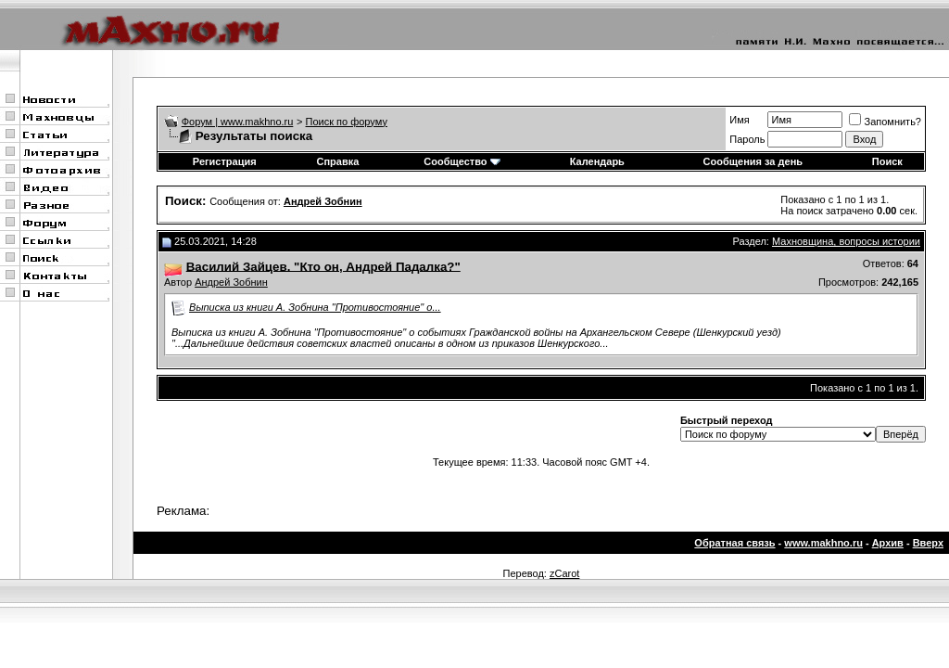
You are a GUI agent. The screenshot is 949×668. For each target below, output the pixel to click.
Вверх (928, 542)
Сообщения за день (753, 161)
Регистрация (225, 161)
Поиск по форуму (346, 121)
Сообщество (462, 161)
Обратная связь (734, 542)
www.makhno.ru (823, 542)
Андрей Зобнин (231, 282)
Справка (337, 161)
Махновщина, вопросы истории (846, 241)
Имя (739, 119)
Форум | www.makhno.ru (238, 121)
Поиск (887, 161)
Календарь (597, 161)
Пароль (747, 139)
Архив (888, 542)
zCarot (564, 573)
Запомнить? (885, 121)
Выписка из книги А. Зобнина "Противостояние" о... (315, 307)
